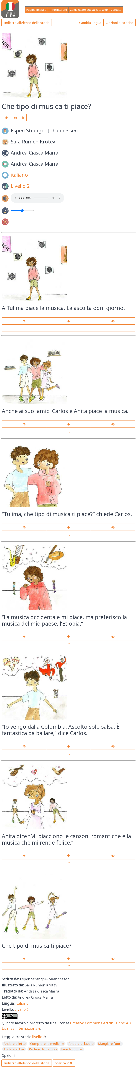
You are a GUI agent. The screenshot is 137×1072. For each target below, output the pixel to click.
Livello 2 (20, 185)
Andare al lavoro (81, 1043)
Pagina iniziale (36, 10)
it (23, 118)
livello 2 (38, 1036)
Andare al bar (14, 1049)
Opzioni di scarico (119, 23)
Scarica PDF (64, 1063)
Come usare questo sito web (89, 10)
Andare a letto (15, 1043)
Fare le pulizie (72, 1049)
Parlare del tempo (43, 1049)
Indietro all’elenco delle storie (26, 23)
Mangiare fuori (109, 1043)
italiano (19, 174)
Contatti (116, 10)
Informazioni (58, 10)
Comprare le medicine (47, 1043)
